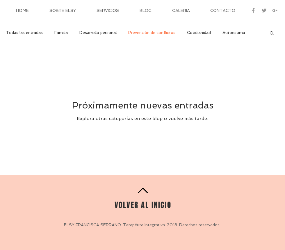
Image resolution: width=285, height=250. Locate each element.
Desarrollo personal (98, 32)
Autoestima (233, 32)
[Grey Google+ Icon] (275, 10)
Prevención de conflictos (151, 32)
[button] (272, 33)
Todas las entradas (24, 32)
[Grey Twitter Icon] (264, 10)
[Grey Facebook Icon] (253, 10)
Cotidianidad (199, 32)
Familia (61, 32)
